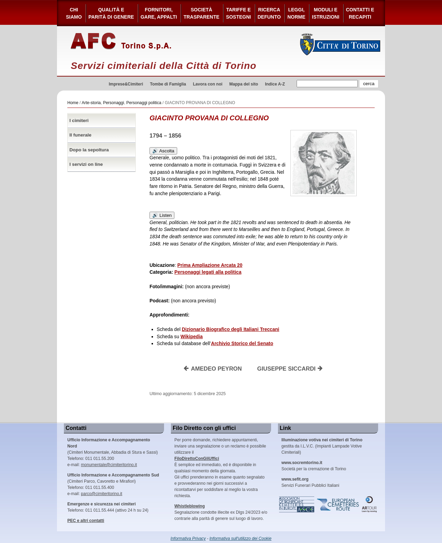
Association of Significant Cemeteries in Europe (297, 504)
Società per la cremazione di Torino (313, 465)
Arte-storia (90, 102)
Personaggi (113, 102)
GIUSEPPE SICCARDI (290, 368)
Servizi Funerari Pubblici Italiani (310, 482)
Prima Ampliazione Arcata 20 (209, 265)
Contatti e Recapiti (360, 13)
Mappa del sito (243, 84)
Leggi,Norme (296, 13)
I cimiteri (79, 120)
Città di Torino (340, 44)
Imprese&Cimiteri (126, 84)
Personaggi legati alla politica (207, 272)
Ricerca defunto (269, 13)
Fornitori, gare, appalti (159, 13)
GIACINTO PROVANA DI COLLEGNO (209, 118)
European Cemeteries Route (338, 504)
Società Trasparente (201, 13)
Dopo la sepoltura (89, 149)
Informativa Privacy (188, 538)
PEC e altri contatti (85, 520)
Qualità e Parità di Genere (111, 13)
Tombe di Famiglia (168, 84)
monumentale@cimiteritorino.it (109, 464)
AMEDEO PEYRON (212, 368)
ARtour (369, 504)
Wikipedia (192, 336)
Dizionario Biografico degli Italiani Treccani (230, 329)
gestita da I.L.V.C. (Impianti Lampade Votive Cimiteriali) (321, 446)
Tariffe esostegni (238, 13)
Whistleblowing (189, 506)
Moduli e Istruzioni (325, 13)
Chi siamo (74, 13)
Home (72, 102)
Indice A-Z (275, 84)
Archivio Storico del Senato (242, 343)
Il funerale (80, 135)
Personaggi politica (143, 102)
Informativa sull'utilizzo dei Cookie (241, 538)
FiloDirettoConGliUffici (196, 458)
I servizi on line (86, 164)
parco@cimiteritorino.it (101, 493)
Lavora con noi (207, 84)
